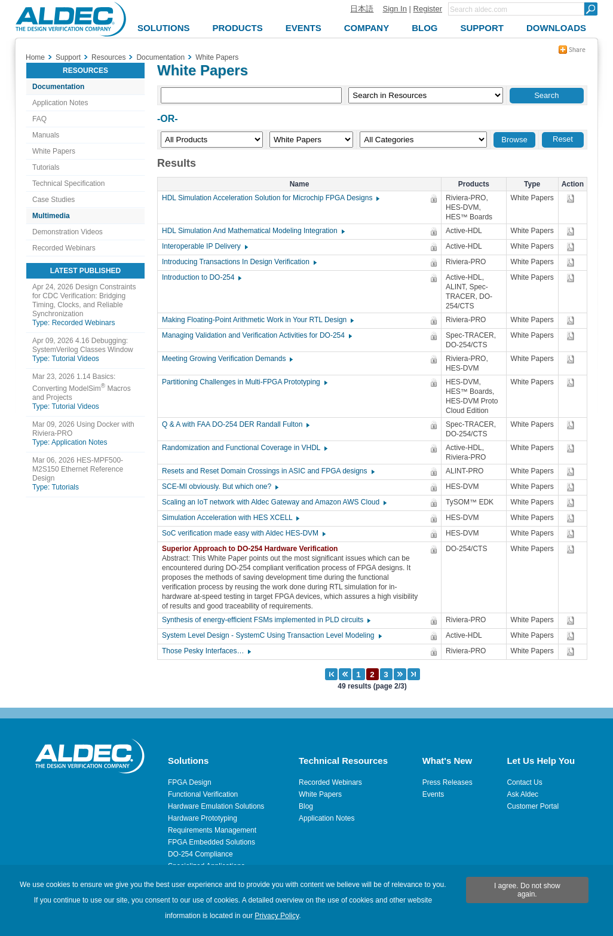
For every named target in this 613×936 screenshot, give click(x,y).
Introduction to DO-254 (201, 277)
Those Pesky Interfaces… (206, 651)
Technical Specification (68, 183)
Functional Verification (203, 794)
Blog (306, 806)
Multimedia (51, 216)
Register (427, 8)
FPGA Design (190, 782)
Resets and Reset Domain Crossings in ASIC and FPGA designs (267, 471)
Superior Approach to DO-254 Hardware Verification (253, 549)
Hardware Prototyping (202, 818)
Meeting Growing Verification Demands (227, 358)
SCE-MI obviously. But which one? (219, 486)
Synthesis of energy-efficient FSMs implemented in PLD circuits (265, 620)
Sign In (394, 8)
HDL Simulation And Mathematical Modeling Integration (253, 231)
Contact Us (524, 782)
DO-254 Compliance (200, 854)
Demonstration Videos (67, 232)
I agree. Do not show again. (527, 890)
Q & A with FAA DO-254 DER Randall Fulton (235, 424)
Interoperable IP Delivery (204, 246)
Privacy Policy (277, 915)
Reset (563, 138)
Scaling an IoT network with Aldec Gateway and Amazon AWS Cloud (273, 502)
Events (433, 794)
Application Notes (60, 103)
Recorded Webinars (64, 248)
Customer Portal (533, 806)
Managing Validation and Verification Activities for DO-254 (256, 335)
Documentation (58, 86)
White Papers (53, 151)
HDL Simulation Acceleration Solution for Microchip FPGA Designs (270, 198)
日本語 (361, 8)
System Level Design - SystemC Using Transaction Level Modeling (271, 635)
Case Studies (53, 199)
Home (35, 57)
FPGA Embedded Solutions (211, 842)
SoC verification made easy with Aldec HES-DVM (243, 533)
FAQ (39, 119)
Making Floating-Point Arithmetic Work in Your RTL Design (257, 320)
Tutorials (46, 167)
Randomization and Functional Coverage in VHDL (244, 447)
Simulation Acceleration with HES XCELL (230, 517)
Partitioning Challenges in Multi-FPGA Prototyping (244, 382)
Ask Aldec (522, 794)
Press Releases (447, 782)
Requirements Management (212, 830)
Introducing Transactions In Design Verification (238, 262)
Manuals (45, 135)
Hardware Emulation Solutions (216, 806)
